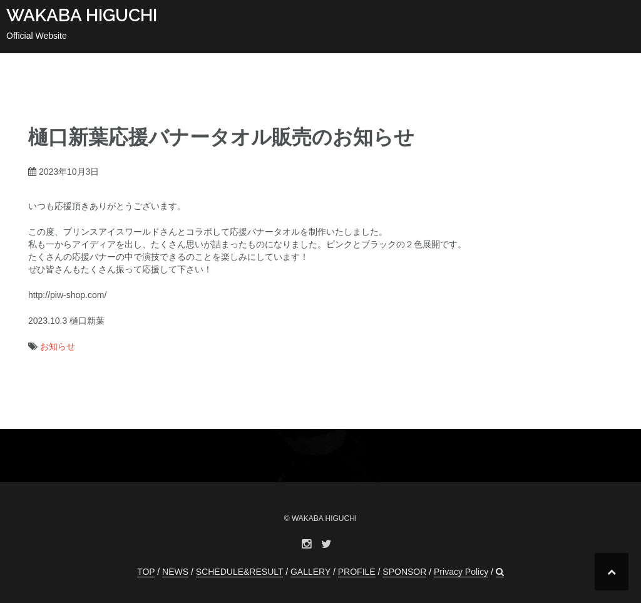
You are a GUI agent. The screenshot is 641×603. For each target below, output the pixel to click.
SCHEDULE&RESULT (240, 572)
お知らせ (57, 346)
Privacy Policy (461, 572)
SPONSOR (404, 572)
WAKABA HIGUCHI (81, 15)
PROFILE (357, 572)
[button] (500, 572)
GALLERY (310, 572)
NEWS (175, 572)
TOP (146, 572)
